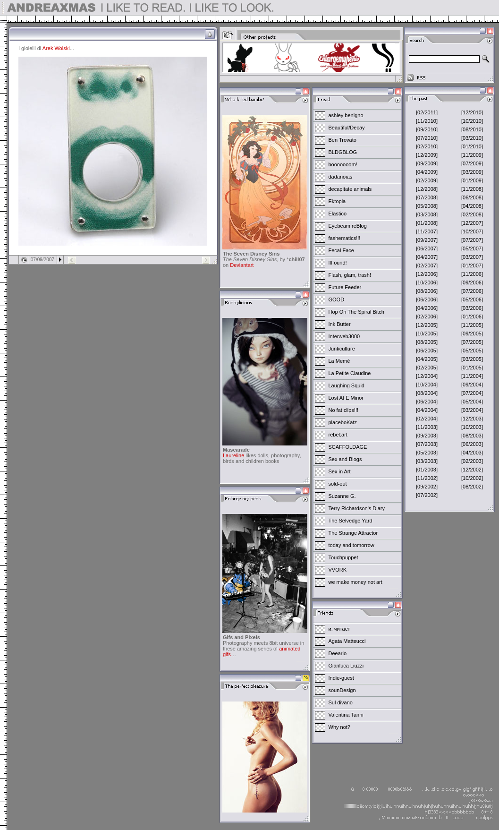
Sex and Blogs (345, 459)
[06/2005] (427, 350)
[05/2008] (427, 206)
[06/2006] (427, 299)
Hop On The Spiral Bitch (356, 312)
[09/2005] (472, 333)
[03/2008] (427, 214)
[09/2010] (427, 129)
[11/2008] (472, 189)
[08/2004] (427, 393)
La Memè (339, 361)
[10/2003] (472, 427)
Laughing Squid (346, 385)
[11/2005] (472, 325)
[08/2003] (472, 435)
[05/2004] (472, 401)
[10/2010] (472, 121)
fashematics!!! (345, 238)
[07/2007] (472, 240)
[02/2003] (472, 461)
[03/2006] (472, 308)
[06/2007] (427, 248)
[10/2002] (472, 478)
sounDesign (342, 690)
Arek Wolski (56, 48)
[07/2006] (472, 291)
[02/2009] (427, 180)
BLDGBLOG (343, 152)
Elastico (338, 213)
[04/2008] (472, 206)
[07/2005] (472, 342)
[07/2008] (427, 197)
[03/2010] (472, 138)
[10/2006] (427, 282)
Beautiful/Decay (347, 127)
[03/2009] (472, 172)
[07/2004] (472, 393)
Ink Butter (340, 324)
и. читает (339, 629)
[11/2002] (427, 478)
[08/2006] (427, 291)
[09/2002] (427, 486)
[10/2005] (427, 333)
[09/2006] (472, 282)
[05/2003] (427, 452)
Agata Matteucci (347, 641)
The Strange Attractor (353, 533)
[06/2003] (472, 444)
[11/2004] (472, 376)
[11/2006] (472, 274)
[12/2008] (427, 189)
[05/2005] (472, 350)
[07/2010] (427, 138)
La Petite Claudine (350, 373)
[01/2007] (472, 265)
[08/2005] (427, 342)
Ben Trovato (342, 140)
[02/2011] (427, 112)
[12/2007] (472, 223)
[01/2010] (472, 146)
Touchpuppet (343, 557)
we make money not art (355, 582)
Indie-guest (341, 678)
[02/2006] (427, 316)
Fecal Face (341, 250)
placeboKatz (343, 422)
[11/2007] (427, 231)
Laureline (233, 455)
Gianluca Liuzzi (346, 665)
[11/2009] (472, 155)
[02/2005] (427, 367)
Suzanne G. (342, 496)
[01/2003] (427, 469)
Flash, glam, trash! (350, 275)
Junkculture (342, 348)
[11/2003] (427, 427)
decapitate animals (350, 189)
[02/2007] (427, 265)
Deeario (338, 653)
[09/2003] (427, 435)
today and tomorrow (351, 545)
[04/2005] (427, 359)
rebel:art (338, 434)
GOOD (337, 299)
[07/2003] (427, 444)
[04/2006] (427, 308)
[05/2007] (472, 248)
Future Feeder (345, 287)
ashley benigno (346, 115)
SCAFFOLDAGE (348, 447)
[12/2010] (472, 112)
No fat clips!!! (344, 410)
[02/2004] (427, 418)
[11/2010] (427, 121)
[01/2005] (472, 367)
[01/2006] (472, 316)
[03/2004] (472, 410)
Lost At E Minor (346, 398)
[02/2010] (427, 146)
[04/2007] (427, 257)
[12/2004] (427, 376)
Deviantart (242, 265)
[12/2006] (427, 274)
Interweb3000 (344, 336)
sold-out (338, 484)
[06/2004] (427, 401)
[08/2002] (472, 486)
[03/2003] (427, 461)
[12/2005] (427, 325)
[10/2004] (427, 384)
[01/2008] (427, 223)
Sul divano (341, 702)
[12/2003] (472, 418)
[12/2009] (427, 155)
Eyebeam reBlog (348, 226)
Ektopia (337, 201)
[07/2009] (472, 163)
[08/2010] (472, 129)
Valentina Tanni (346, 715)
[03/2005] (472, 359)
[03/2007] (472, 257)
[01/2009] (472, 180)
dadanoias (341, 177)
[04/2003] (472, 452)
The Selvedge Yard (350, 520)
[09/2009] (427, 163)
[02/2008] (472, 214)
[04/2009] (427, 172)
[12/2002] (472, 469)
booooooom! (343, 164)
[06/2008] (472, 197)
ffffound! (338, 262)
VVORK (338, 570)
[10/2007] (472, 231)
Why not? (339, 727)
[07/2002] (427, 495)
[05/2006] (472, 299)
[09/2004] (472, 384)
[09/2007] (427, 240)
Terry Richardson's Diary (357, 508)
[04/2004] (427, 410)
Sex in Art (340, 471)
